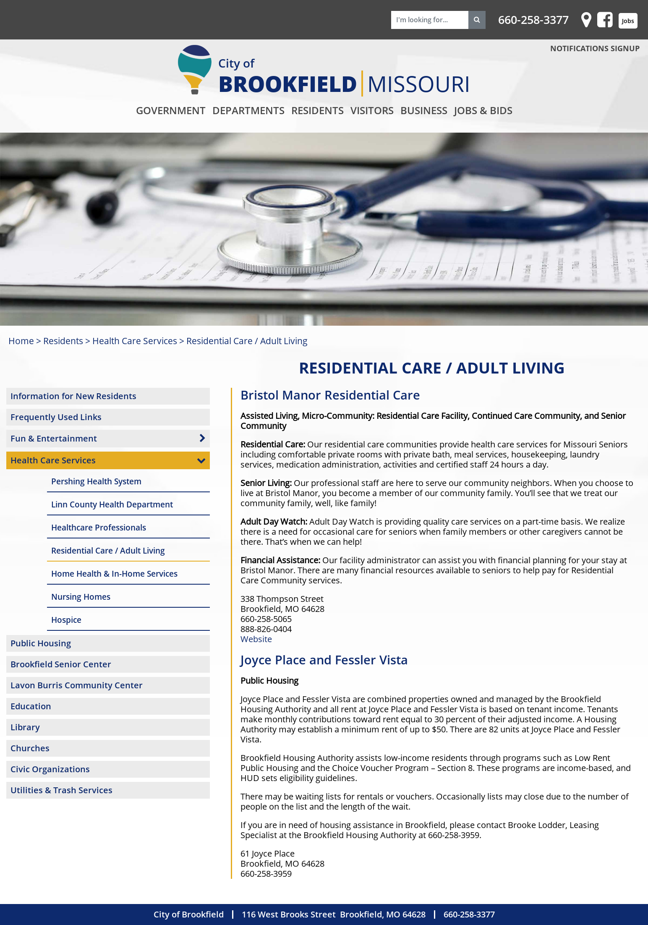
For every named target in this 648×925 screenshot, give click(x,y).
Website (256, 639)
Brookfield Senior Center (60, 664)
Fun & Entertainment (53, 438)
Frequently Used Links (56, 417)
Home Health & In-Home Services (114, 573)
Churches (30, 748)
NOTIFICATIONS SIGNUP (595, 48)
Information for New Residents (73, 396)
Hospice (66, 619)
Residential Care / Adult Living (247, 340)
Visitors (372, 110)
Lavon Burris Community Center (76, 685)
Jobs (628, 21)
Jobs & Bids (483, 110)
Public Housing (40, 643)
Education (30, 706)
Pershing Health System (96, 481)
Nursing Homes (80, 596)
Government (171, 110)
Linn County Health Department (112, 504)
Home (21, 340)
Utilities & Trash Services (61, 790)
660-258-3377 (533, 19)
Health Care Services (134, 340)
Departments (248, 110)
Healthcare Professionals (98, 527)
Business (423, 110)
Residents (317, 110)
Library (25, 727)
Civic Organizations (50, 769)
